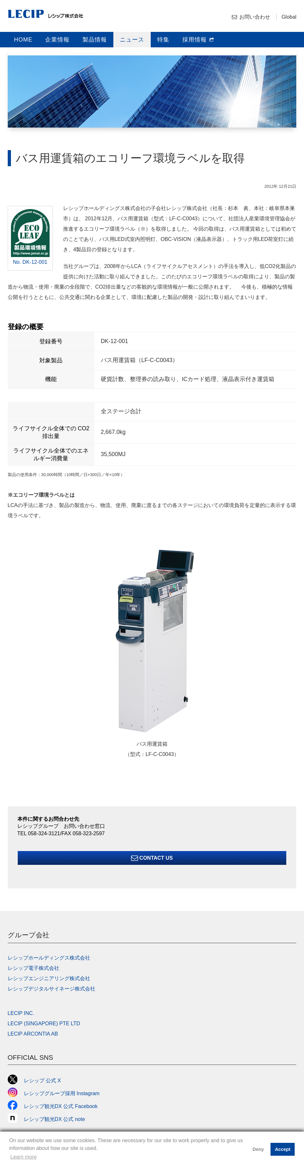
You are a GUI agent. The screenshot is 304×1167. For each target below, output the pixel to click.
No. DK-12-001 (30, 262)
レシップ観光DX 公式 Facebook (53, 1106)
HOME (23, 39)
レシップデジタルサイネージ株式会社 (51, 988)
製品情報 (94, 39)
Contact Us (152, 858)
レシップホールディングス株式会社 (49, 958)
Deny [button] (258, 1149)
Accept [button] (282, 1149)
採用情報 (198, 39)
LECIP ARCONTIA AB (33, 1034)
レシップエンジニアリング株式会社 (49, 978)
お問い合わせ (254, 17)
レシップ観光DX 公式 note (49, 1119)
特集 (163, 39)
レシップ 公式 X (34, 1080)
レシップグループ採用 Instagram (54, 1093)
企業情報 (57, 39)
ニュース (132, 39)
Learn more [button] (23, 1157)
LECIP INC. (21, 1013)
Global (288, 17)
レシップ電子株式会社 (33, 968)
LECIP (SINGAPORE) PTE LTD (44, 1023)
